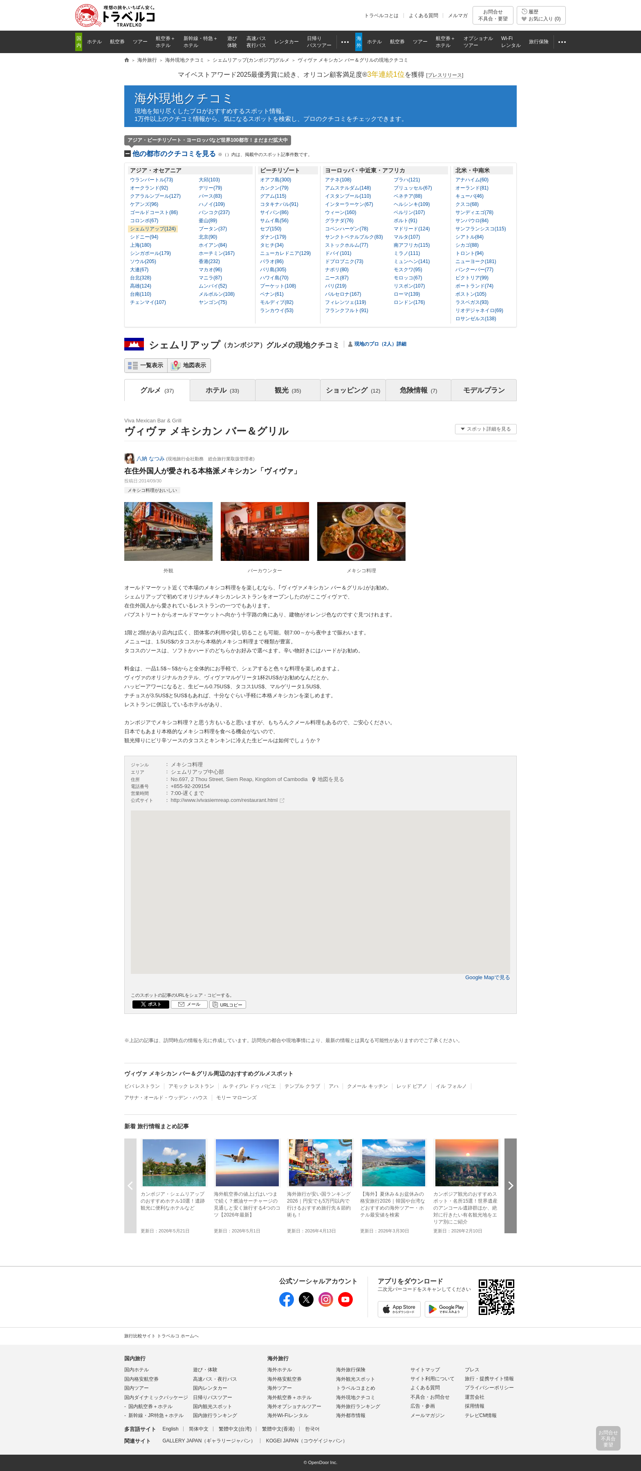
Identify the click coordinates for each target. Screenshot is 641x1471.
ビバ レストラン (142, 1086)
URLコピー (231, 1004)
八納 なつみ (151, 458)
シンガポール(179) (150, 253)
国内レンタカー (210, 1388)
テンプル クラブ (302, 1086)
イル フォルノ (451, 1086)
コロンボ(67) (144, 220)
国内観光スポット (212, 1406)
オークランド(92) (149, 188)
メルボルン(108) (217, 294)
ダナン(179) (273, 237)
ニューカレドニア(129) (285, 253)
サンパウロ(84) (472, 220)
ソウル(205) (143, 261)
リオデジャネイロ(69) (479, 310)
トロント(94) (469, 253)
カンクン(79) (274, 188)
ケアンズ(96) (144, 204)
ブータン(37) (213, 229)
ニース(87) (336, 278)
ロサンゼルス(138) (475, 318)
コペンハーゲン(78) (346, 229)
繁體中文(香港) (278, 1429)
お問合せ (493, 15)
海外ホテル (279, 1370)
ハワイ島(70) (274, 278)
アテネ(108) (338, 180)
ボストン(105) (470, 294)
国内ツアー (136, 1388)
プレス (472, 1370)
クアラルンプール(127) (155, 196)
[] (445, 75)
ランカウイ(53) (276, 310)
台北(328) (140, 278)
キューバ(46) (469, 196)
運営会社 (474, 1397)
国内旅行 (135, 1358)
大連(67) (139, 269)
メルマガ (458, 15)
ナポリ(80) (336, 269)
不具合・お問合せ (430, 1397)
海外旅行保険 (350, 1370)
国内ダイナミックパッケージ (156, 1397)
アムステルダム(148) (348, 188)
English (170, 1429)
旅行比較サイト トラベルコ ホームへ (161, 1335)
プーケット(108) (278, 286)
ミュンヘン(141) (412, 261)
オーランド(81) (472, 188)
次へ (510, 1186)
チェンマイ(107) (148, 302)
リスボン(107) (409, 286)
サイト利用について (432, 1379)
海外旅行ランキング (358, 1406)
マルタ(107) (407, 237)
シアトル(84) (469, 237)
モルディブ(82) (276, 302)
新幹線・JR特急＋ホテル (156, 1415)
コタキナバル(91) (279, 204)
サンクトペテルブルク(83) (354, 237)
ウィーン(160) (340, 212)
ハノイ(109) (212, 204)
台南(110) (140, 294)
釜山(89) (208, 220)
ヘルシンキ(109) (412, 204)
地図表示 (194, 365)
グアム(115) (273, 196)
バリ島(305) (273, 269)
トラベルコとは (381, 15)
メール (193, 1004)
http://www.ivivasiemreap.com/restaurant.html (224, 800)
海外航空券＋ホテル (289, 1397)
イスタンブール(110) (348, 196)
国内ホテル (136, 1370)
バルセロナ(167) (343, 294)
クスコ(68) (467, 204)
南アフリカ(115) (412, 245)
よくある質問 (423, 15)
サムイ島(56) (274, 220)
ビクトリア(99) (472, 278)
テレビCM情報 (481, 1415)
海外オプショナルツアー (294, 1406)
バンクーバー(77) (474, 269)
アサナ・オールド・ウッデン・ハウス (166, 1097)
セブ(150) (270, 229)
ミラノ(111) (407, 253)
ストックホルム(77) (346, 245)
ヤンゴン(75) (213, 302)
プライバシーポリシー (489, 1388)
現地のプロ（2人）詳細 (380, 344)
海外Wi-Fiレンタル (287, 1415)
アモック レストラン (191, 1086)
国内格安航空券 (141, 1379)
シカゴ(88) (467, 245)
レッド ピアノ (412, 1086)
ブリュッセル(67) (413, 188)
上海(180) (140, 245)
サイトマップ (425, 1370)
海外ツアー (279, 1388)
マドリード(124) (412, 229)
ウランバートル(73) (151, 180)
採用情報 (474, 1406)
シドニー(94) (144, 237)
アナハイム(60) (472, 180)
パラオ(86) (271, 261)
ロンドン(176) (409, 302)
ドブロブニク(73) (344, 261)
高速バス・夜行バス (215, 1379)
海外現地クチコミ (184, 98)
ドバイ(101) (338, 253)
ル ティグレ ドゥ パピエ (249, 1086)
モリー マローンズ (236, 1097)
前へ (130, 1186)
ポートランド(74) (474, 286)
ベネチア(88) (408, 196)
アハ (333, 1086)
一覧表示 (151, 365)
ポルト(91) (405, 220)
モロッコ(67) (408, 278)
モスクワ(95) (408, 269)
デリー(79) (210, 188)
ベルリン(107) (409, 212)
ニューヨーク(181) (475, 261)
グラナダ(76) (339, 220)
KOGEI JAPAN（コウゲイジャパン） (306, 1441)
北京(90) (208, 237)
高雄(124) (140, 286)
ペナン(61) (271, 294)
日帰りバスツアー (212, 1397)
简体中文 (198, 1429)
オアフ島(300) (275, 180)
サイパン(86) (274, 212)
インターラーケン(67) (349, 204)
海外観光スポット (355, 1379)
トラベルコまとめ (355, 1388)
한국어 (312, 1429)
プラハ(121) (407, 180)
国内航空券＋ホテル (150, 1406)
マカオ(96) (210, 269)
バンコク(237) (214, 212)
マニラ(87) (210, 278)
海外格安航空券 (284, 1379)
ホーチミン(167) (217, 253)
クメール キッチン (367, 1086)
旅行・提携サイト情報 (489, 1379)
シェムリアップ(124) (153, 229)
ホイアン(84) (213, 245)
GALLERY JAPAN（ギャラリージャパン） (209, 1441)
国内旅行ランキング (215, 1415)
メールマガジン (427, 1415)
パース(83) (210, 196)
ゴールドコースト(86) (154, 212)
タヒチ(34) (271, 245)
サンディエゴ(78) (474, 212)
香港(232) (209, 261)
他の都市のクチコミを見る (222, 154)
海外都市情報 (350, 1415)
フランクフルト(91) (346, 310)
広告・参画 (422, 1406)
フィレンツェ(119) (345, 302)
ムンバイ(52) (213, 286)
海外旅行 (278, 1358)
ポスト (154, 1004)
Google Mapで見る (487, 977)
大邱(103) (209, 180)
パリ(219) (335, 286)
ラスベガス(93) (472, 302)
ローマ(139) (407, 294)
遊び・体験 (205, 1370)
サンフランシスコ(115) (480, 229)
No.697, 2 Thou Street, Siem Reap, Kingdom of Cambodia (257, 779)
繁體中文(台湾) (235, 1429)
